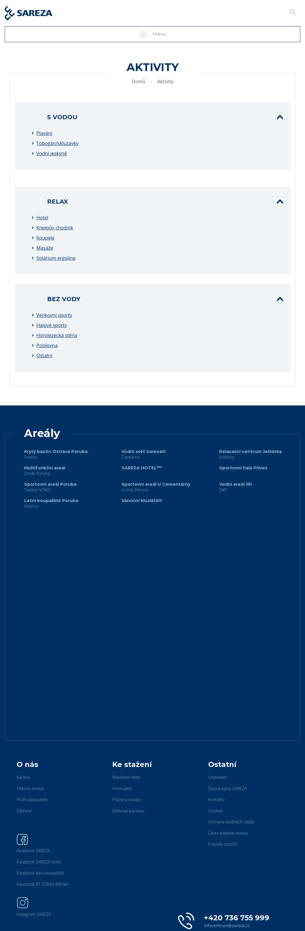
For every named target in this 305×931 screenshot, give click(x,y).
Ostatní (44, 355)
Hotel (42, 217)
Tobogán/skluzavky (57, 143)
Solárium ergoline (55, 258)
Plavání (44, 133)
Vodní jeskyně (51, 153)
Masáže (44, 248)
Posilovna (46, 345)
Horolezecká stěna (56, 335)
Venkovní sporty (54, 315)
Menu (152, 34)
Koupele (45, 238)
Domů (138, 81)
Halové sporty (51, 325)
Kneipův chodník (54, 227)
